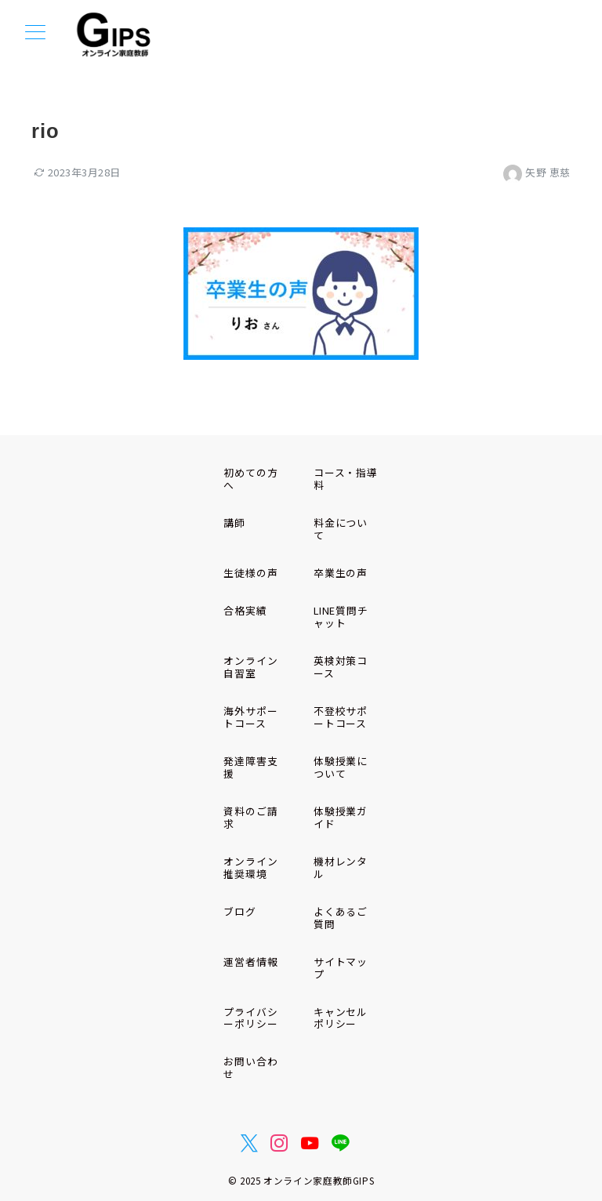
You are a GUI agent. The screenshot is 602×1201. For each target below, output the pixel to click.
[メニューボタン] (35, 33)
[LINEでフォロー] (341, 1143)
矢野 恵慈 (537, 172)
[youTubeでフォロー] (310, 1143)
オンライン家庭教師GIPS (318, 1180)
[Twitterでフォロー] (250, 1143)
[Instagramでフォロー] (279, 1143)
